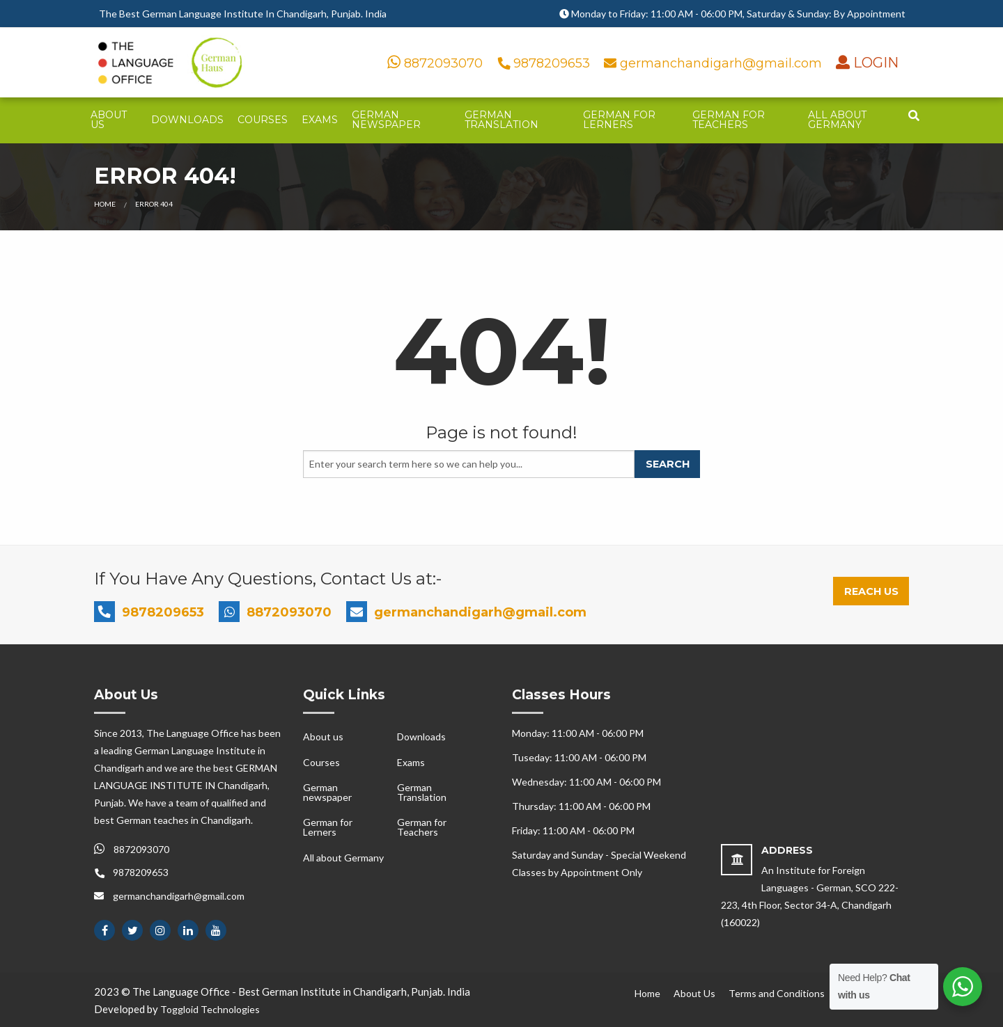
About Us (694, 993)
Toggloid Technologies (210, 1009)
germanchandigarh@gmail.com (714, 63)
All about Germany (837, 120)
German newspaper (386, 120)
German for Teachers (728, 120)
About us (109, 120)
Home (105, 204)
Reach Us (871, 591)
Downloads (187, 119)
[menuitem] (114, 120)
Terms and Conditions (777, 993)
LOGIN (874, 63)
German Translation (501, 120)
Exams (320, 119)
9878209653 (545, 63)
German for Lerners (619, 120)
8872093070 (435, 63)
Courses (263, 119)
